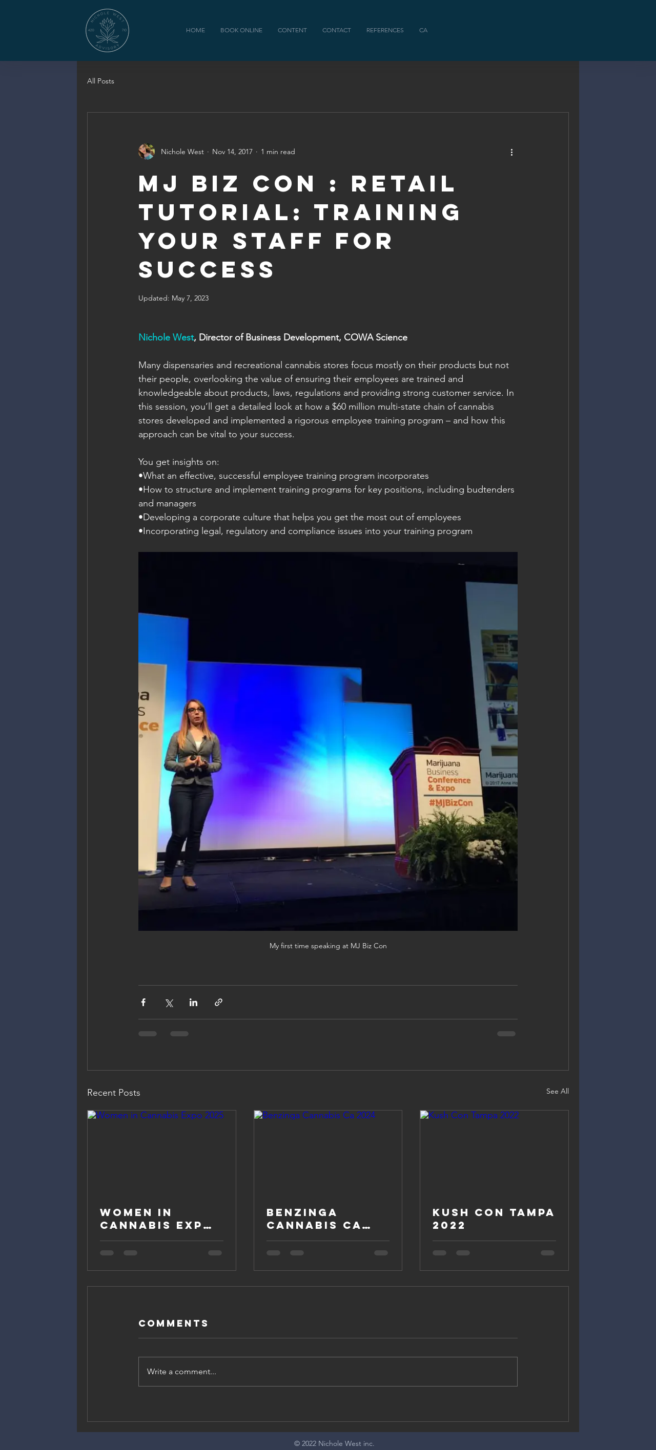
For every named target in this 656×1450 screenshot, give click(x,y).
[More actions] (511, 151)
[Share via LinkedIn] (193, 1002)
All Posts (100, 81)
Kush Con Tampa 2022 (494, 1218)
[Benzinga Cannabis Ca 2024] (328, 1152)
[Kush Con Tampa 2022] (494, 1152)
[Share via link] (218, 1002)
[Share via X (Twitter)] (168, 1002)
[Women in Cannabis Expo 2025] (162, 1152)
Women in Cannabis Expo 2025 (157, 1218)
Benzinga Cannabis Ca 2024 (314, 1218)
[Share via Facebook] (143, 1002)
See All (557, 1091)
